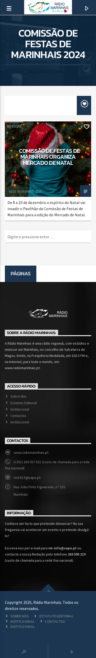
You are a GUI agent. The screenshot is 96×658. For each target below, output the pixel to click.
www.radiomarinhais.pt (31, 452)
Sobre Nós (18, 396)
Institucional (19, 409)
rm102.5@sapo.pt (27, 477)
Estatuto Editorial (23, 403)
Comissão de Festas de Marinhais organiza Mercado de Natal (49, 156)
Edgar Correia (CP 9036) (25, 188)
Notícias (14, 126)
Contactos (18, 415)
